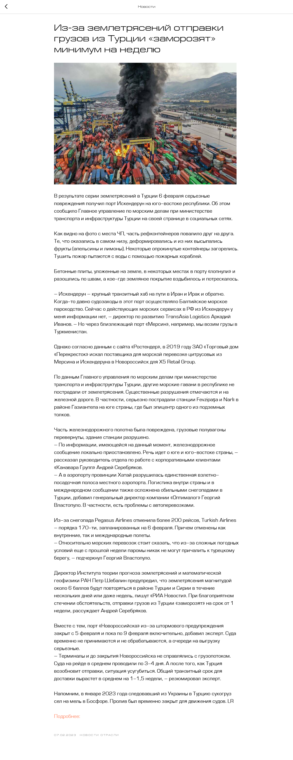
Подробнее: (67, 716)
